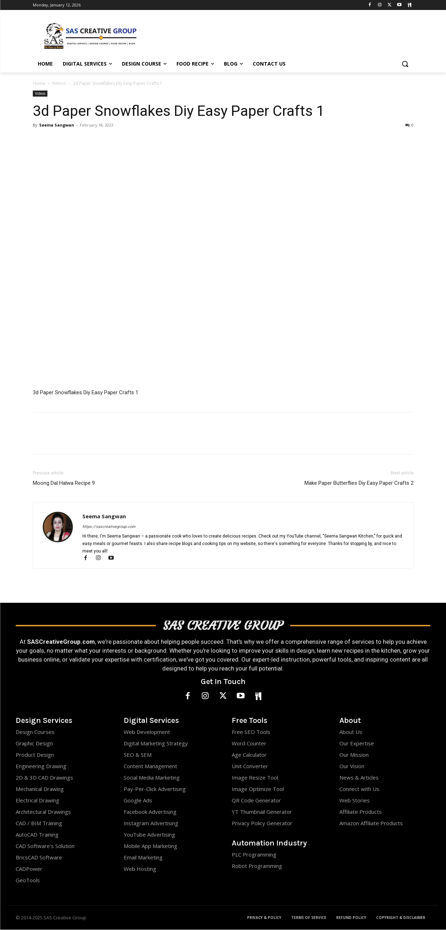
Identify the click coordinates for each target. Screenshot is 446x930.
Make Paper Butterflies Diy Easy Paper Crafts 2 (359, 483)
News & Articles (359, 777)
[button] (405, 63)
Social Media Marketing (152, 777)
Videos (59, 83)
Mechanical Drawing (40, 789)
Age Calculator (249, 755)
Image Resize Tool (255, 777)
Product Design (35, 755)
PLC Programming (254, 854)
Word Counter (249, 743)
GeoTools (28, 880)
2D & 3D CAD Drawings (44, 777)
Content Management (150, 766)
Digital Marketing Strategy (156, 743)
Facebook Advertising (150, 812)
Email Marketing (143, 857)
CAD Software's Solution (45, 846)
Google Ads (138, 800)
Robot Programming (257, 866)
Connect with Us (359, 789)
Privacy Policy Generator (262, 823)
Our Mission (354, 755)
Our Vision (351, 766)
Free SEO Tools (251, 732)
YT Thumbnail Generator (262, 812)
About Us (350, 732)
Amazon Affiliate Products (371, 823)
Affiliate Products (360, 812)
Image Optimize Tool (258, 789)
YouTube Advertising (149, 834)
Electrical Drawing (37, 800)
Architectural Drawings (43, 812)
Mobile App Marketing (150, 846)
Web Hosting (140, 869)
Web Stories (354, 800)
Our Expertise (356, 743)
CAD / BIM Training (39, 823)
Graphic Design (34, 743)
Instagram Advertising (151, 823)
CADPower (29, 869)
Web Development (147, 732)
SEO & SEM (138, 755)
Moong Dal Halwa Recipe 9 (64, 483)
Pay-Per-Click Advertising (155, 789)
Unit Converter (250, 766)
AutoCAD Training (37, 834)
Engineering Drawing (41, 766)
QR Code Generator (256, 800)
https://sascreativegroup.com (108, 526)
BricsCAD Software (39, 857)
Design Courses (35, 732)
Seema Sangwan (56, 125)
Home (39, 83)
